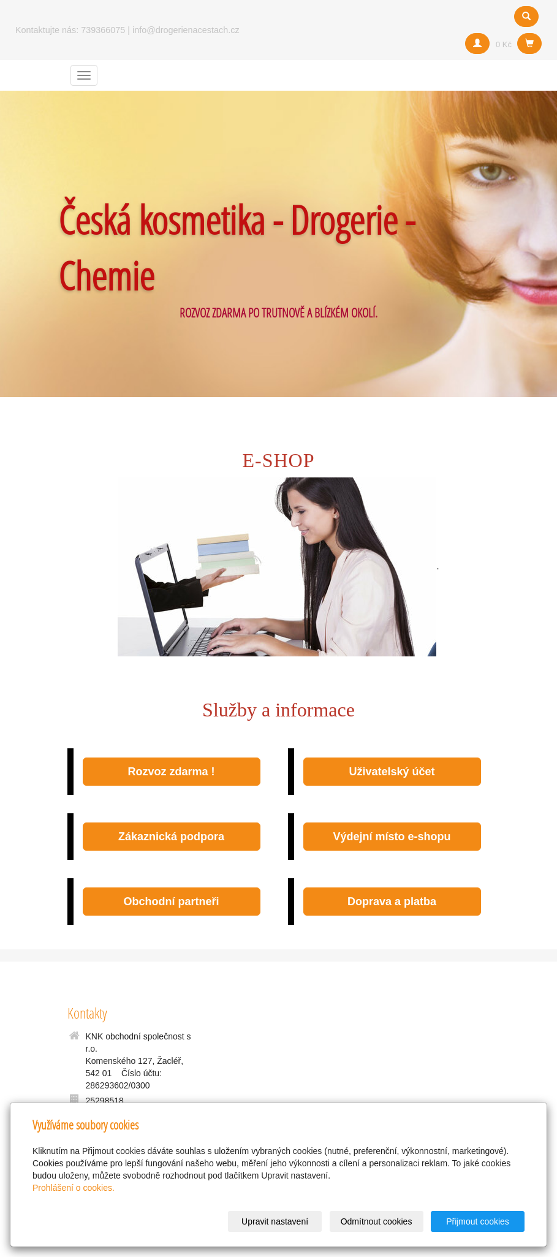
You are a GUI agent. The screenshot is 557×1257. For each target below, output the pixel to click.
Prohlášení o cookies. (73, 1188)
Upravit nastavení (274, 1221)
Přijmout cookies (477, 1221)
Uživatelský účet (391, 771)
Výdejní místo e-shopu (391, 836)
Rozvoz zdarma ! (170, 771)
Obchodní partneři (171, 901)
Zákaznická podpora (171, 836)
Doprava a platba (391, 901)
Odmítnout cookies (376, 1221)
